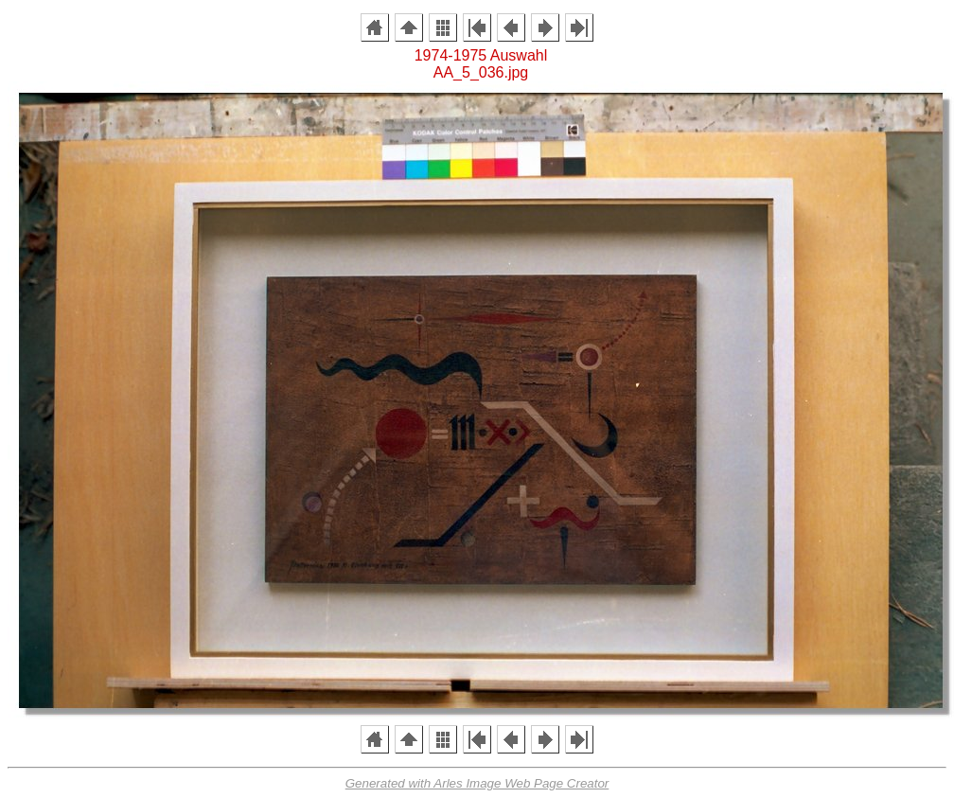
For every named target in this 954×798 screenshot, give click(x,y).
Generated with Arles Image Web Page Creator (477, 783)
